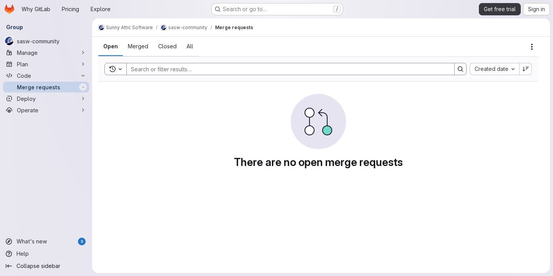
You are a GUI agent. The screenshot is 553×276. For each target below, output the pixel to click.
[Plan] (46, 64)
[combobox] (494, 69)
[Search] (286, 69)
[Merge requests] (46, 87)
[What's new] (46, 241)
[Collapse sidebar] (46, 266)
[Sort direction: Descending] (526, 69)
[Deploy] (46, 98)
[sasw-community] (46, 41)
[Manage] (46, 52)
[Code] (46, 75)
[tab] (110, 46)
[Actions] (532, 47)
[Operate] (46, 110)
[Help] (46, 253)
